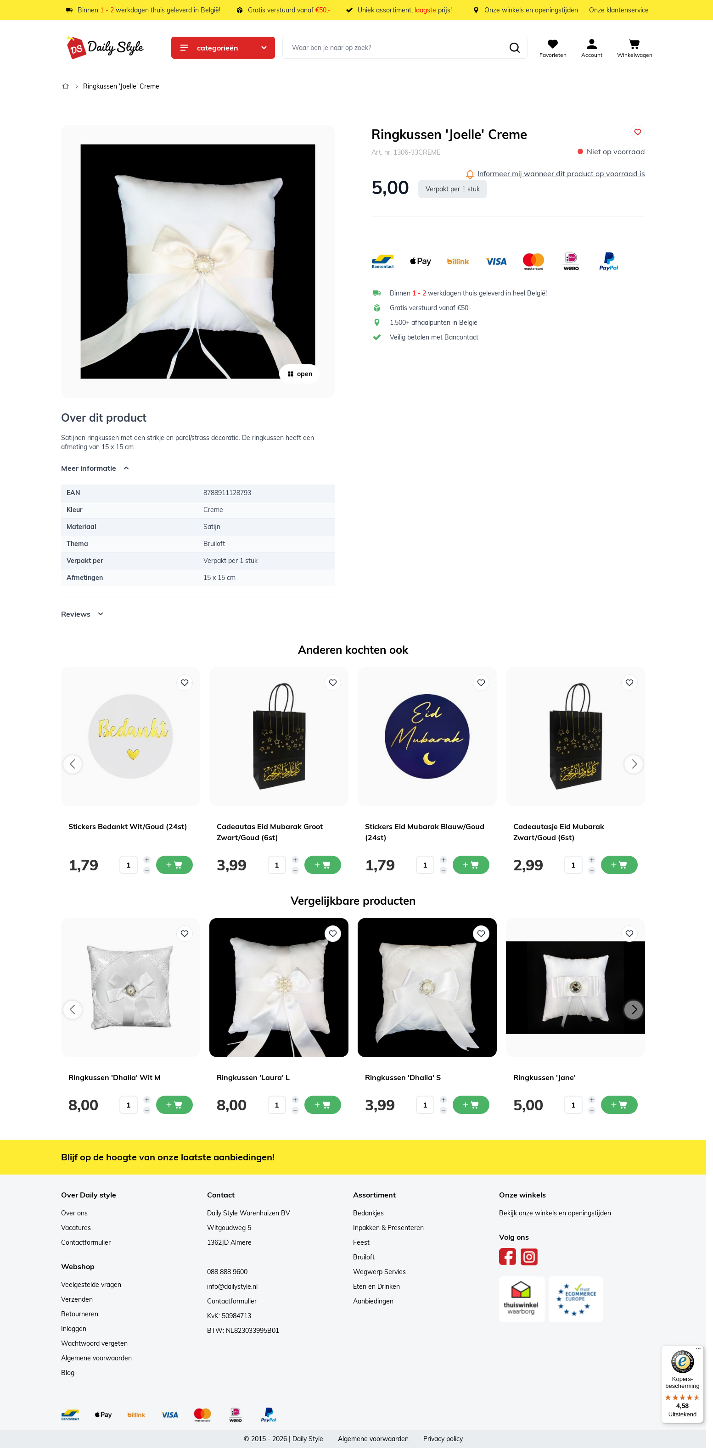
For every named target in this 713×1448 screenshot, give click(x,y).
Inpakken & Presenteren (388, 1228)
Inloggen (73, 1329)
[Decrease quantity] (147, 870)
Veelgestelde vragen (91, 1285)
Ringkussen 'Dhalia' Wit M (114, 1077)
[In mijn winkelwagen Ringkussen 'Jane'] (619, 1105)
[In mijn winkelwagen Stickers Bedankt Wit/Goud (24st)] (174, 865)
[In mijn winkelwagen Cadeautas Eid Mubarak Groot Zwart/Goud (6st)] (322, 865)
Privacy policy (443, 1439)
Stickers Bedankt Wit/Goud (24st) (127, 826)
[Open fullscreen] (198, 261)
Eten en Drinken (376, 1286)
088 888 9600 (227, 1272)
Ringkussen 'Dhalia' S (403, 1077)
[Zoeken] (514, 48)
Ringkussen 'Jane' (544, 1077)
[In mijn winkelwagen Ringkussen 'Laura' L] (322, 1105)
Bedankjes (368, 1213)
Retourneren (79, 1314)
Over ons (74, 1213)
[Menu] (698, 1350)
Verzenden (77, 1299)
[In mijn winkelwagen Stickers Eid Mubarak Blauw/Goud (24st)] (471, 865)
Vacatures (76, 1228)
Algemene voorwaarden (96, 1358)
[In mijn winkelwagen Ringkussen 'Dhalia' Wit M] (174, 1105)
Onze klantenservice (619, 10)
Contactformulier (86, 1242)
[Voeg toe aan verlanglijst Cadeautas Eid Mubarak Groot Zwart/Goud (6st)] (333, 682)
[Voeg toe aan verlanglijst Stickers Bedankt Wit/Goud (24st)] (184, 682)
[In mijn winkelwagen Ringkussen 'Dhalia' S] (471, 1105)
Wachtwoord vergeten (94, 1343)
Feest (361, 1242)
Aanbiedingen (373, 1301)
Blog (67, 1373)
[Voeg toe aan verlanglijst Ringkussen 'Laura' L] (333, 933)
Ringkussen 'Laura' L (253, 1077)
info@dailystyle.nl (232, 1286)
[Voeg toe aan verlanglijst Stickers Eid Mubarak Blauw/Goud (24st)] (481, 682)
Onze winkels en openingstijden (531, 10)
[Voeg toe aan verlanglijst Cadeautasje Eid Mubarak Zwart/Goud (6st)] (629, 682)
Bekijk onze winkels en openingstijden (555, 1213)
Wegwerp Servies (379, 1272)
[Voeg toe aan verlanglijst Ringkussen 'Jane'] (629, 933)
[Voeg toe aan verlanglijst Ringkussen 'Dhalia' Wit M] (184, 933)
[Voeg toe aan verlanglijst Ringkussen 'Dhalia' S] (481, 933)
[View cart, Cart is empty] (634, 48)
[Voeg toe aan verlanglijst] (637, 132)
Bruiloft (364, 1257)
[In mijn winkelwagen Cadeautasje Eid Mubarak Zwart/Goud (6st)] (619, 865)
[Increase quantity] (147, 859)
